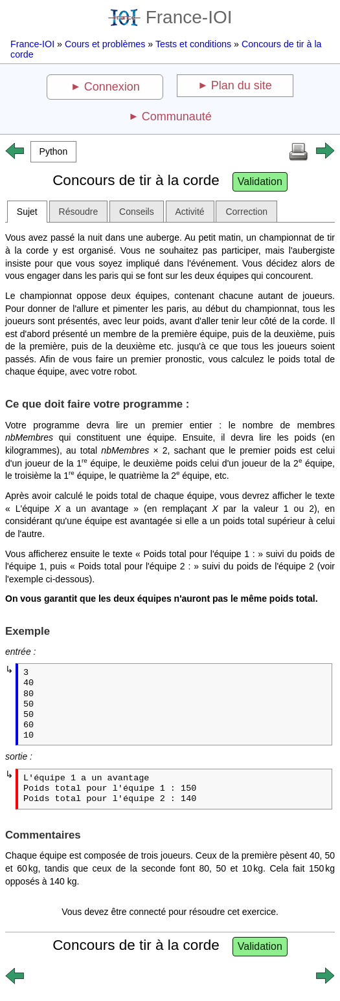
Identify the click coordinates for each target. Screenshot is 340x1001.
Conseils (136, 211)
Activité (190, 211)
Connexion (112, 86)
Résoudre (78, 211)
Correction (246, 211)
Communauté (177, 116)
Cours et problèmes (105, 44)
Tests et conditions (193, 44)
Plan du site (241, 85)
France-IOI (170, 17)
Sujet (27, 211)
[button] (53, 151)
